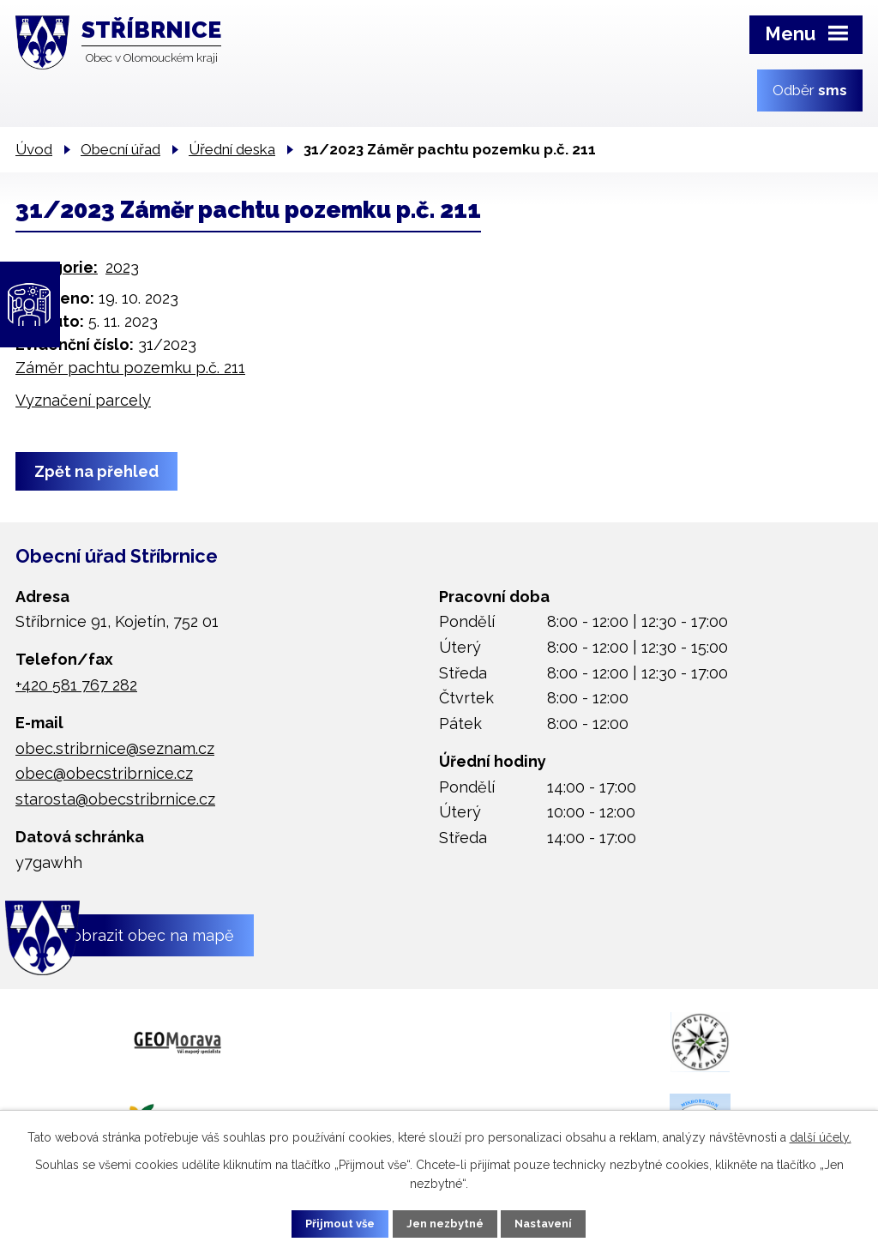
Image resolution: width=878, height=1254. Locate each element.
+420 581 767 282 (76, 685)
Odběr (810, 90)
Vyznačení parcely (83, 400)
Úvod (33, 149)
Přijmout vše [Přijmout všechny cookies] (326, 1222)
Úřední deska (232, 149)
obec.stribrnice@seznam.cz (114, 748)
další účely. (820, 1135)
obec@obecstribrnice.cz (104, 773)
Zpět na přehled (101, 471)
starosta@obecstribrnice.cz (115, 799)
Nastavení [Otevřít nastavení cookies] (558, 1222)
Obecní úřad (120, 149)
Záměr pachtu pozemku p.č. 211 (130, 368)
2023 (122, 267)
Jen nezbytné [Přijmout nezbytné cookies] (446, 1222)
